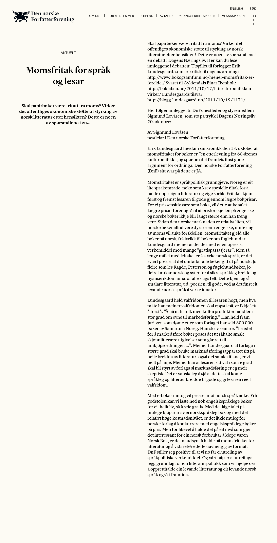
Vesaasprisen (233, 16)
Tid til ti (253, 20)
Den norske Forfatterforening (43, 16)
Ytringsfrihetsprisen (197, 16)
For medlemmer (121, 16)
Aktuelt (68, 52)
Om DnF (95, 16)
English (236, 8)
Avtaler (166, 16)
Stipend (147, 16)
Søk (253, 8)
